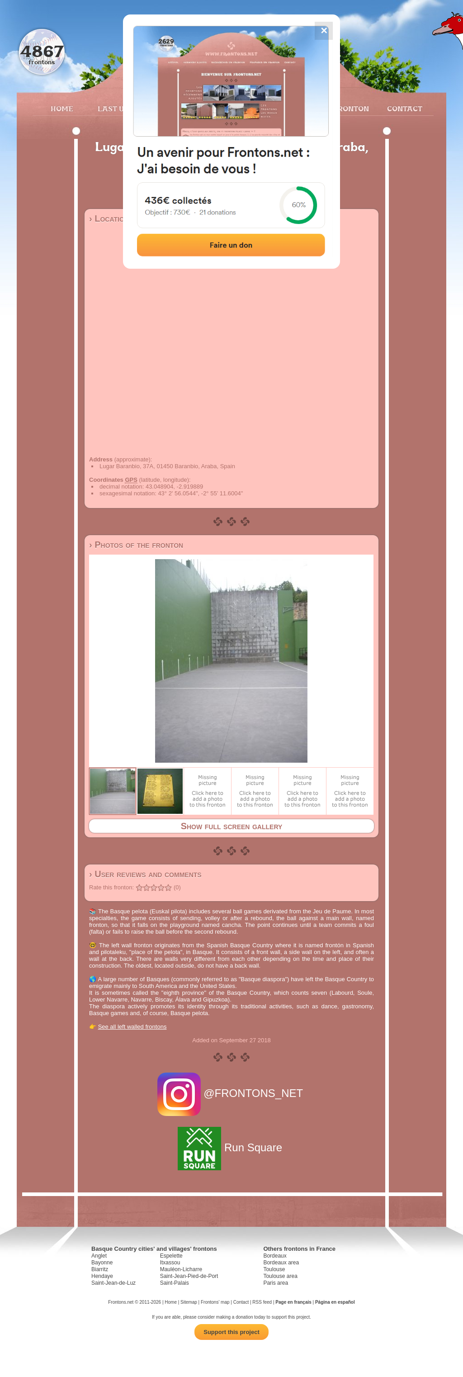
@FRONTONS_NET (231, 1093)
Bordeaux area (281, 1262)
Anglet (99, 1256)
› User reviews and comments (145, 874)
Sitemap (188, 1302)
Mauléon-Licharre (181, 1269)
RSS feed (262, 1302)
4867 (42, 51)
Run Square (231, 1147)
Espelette (171, 1256)
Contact (403, 108)
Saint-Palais (174, 1283)
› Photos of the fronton (136, 545)
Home (62, 108)
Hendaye (102, 1276)
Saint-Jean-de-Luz (113, 1283)
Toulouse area (280, 1276)
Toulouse (274, 1269)
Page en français (293, 1302)
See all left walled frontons (132, 1026)
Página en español (335, 1302)
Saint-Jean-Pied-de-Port (189, 1276)
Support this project (231, 1332)
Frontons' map (215, 1302)
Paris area (275, 1283)
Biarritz (99, 1269)
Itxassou (170, 1262)
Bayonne (102, 1262)
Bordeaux (274, 1256)
